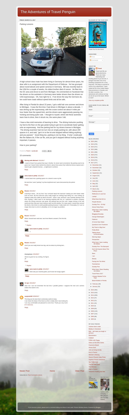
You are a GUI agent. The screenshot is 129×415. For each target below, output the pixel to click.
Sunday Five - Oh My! (98, 204)
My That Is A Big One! (98, 227)
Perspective (95, 239)
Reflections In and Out (99, 194)
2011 (92, 303)
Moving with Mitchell (31, 160)
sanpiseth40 (28, 296)
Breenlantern (92, 335)
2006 (92, 316)
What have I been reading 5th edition (100, 210)
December (95, 165)
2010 (92, 306)
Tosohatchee (96, 264)
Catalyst (91, 338)
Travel (100, 68)
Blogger (98, 407)
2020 (92, 154)
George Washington (98, 216)
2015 (92, 292)
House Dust (92, 347)
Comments (94, 60)
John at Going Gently (95, 350)
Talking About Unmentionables (98, 233)
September (95, 173)
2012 (92, 300)
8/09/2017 (36, 296)
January (95, 286)
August (94, 175)
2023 (92, 147)
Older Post (79, 371)
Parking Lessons (97, 191)
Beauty (94, 258)
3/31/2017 (41, 160)
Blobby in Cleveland (95, 329)
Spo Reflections (93, 362)
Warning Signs (96, 237)
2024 (92, 144)
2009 (92, 308)
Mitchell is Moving (94, 355)
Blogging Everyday (98, 214)
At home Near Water (98, 222)
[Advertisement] (52, 354)
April (94, 186)
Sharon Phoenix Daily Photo (97, 357)
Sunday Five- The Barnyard (100, 246)
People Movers (96, 202)
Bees (93, 253)
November (95, 167)
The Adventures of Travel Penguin (48, 12)
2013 (92, 298)
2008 (92, 311)
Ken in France (93, 352)
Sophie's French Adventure (97, 359)
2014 (92, 295)
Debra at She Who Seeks (96, 342)
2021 (92, 152)
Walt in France (93, 369)
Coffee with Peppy (94, 340)
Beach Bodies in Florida (99, 280)
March (94, 189)
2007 (92, 313)
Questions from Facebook (100, 224)
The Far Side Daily (94, 364)
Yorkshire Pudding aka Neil (97, 371)
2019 (92, 157)
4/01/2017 (33, 283)
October (95, 170)
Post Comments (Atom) (35, 375)
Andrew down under (95, 326)
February (95, 284)
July (93, 178)
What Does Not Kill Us (99, 199)
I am (93, 256)
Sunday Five (96, 266)
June (94, 181)
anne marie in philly (31, 175)
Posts (92, 57)
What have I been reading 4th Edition (100, 243)
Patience (94, 219)
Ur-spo (27, 283)
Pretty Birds (95, 230)
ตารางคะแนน (29, 305)
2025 (92, 141)
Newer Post (25, 371)
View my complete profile (96, 100)
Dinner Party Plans (98, 207)
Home (52, 371)
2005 (92, 319)
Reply (26, 169)
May (93, 183)
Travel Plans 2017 (97, 273)
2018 (92, 160)
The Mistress (92, 367)
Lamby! (94, 196)
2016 (92, 290)
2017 (92, 162)
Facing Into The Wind (98, 261)
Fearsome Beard (94, 345)
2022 (92, 149)
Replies (29, 225)
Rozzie (27, 191)
